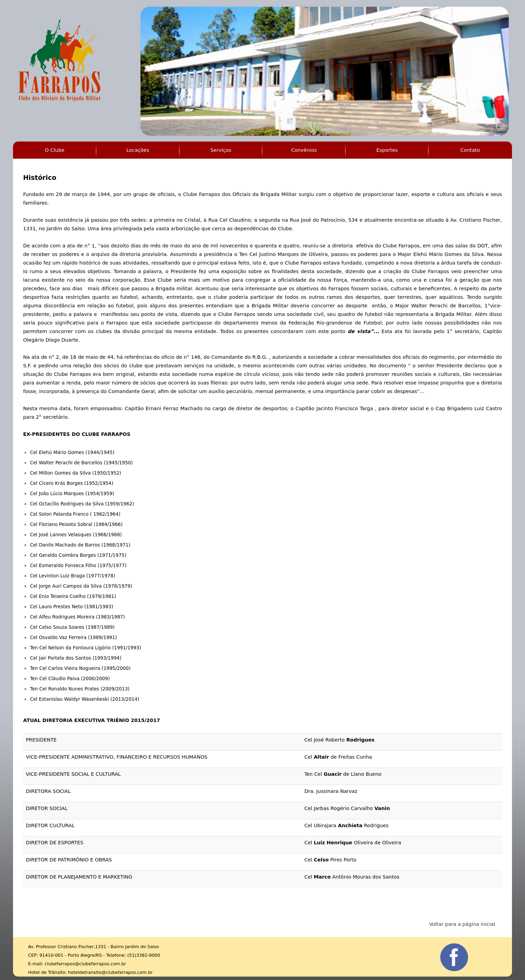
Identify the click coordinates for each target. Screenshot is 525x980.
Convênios (304, 150)
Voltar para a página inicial (462, 924)
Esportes (387, 150)
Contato (470, 150)
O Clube (54, 150)
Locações (137, 150)
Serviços (221, 150)
